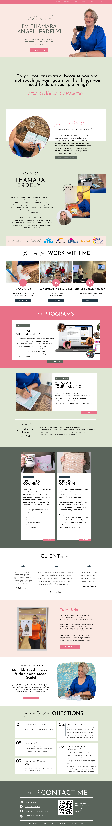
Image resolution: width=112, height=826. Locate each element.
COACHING (34, 823)
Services (76, 1)
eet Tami (67, 1)
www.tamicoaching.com (36, 815)
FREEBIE (91, 1)
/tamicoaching (32, 802)
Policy (43, 823)
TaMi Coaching (32, 807)
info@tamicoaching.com (36, 811)
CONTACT (99, 1)
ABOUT (57, 1)
